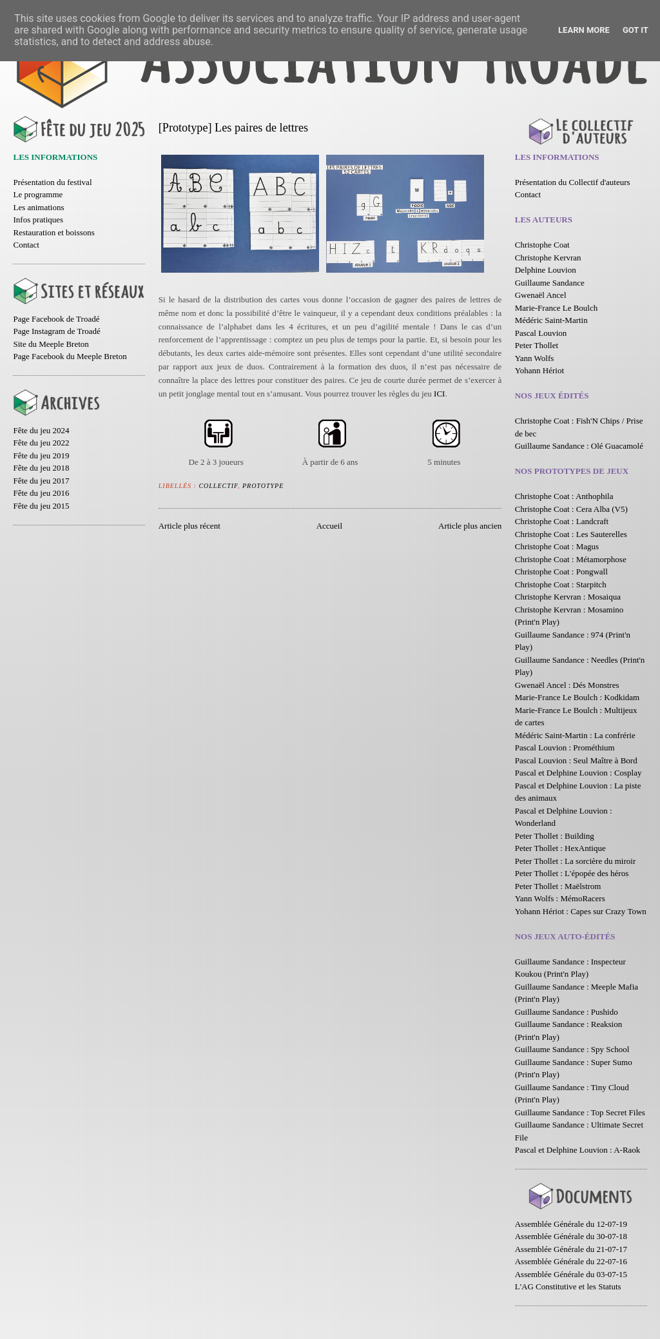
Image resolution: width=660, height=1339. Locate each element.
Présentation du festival (52, 182)
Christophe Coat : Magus (557, 546)
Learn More (584, 30)
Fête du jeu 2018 (41, 468)
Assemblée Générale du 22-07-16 (571, 1261)
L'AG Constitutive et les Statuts (568, 1286)
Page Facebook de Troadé (56, 319)
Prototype (263, 485)
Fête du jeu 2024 (41, 430)
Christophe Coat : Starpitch (561, 584)
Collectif (218, 485)
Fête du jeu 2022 (41, 442)
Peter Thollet (536, 345)
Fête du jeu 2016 (41, 493)
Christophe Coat (542, 244)
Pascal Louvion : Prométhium (565, 747)
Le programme (38, 194)
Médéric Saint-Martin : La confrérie (575, 735)
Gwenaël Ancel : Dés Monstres (567, 685)
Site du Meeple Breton (50, 344)
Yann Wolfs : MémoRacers (560, 898)
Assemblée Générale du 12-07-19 (571, 1224)
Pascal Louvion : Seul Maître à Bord (576, 760)
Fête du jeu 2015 (41, 506)
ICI (439, 393)
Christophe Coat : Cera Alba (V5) (571, 509)
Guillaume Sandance (550, 283)
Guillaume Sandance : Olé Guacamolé (579, 446)
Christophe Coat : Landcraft (562, 521)
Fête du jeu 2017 (41, 480)
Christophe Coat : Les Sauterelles (571, 534)
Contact (26, 244)
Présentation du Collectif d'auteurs (572, 182)
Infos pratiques (38, 219)
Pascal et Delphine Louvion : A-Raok (578, 1150)
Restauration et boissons (53, 232)
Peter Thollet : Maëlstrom (558, 886)
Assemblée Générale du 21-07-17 (571, 1249)
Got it (635, 30)
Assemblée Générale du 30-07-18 (571, 1236)
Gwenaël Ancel (541, 295)
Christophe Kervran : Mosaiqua (568, 596)
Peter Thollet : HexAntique (560, 848)
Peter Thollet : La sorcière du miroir (575, 861)
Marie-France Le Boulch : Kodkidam (577, 697)
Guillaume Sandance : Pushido (566, 1012)
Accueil (329, 526)
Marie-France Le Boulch (556, 308)
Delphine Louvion (545, 270)
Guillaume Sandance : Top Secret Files (580, 1112)
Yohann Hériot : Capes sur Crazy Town (580, 911)
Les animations (38, 207)
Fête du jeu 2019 (41, 455)
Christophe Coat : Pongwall (561, 571)
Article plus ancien (469, 526)
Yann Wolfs (534, 358)
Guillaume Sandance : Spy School (572, 1049)
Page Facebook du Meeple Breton (69, 356)
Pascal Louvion (541, 333)
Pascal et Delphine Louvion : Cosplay (578, 772)
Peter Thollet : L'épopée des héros (571, 873)
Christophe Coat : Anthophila (564, 496)
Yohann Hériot (539, 370)
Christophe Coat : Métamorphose (570, 559)
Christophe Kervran (548, 257)
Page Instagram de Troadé (56, 331)
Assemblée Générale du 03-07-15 (571, 1274)
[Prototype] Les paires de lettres (233, 127)
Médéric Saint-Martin (551, 320)
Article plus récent (189, 526)
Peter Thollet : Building (554, 836)
